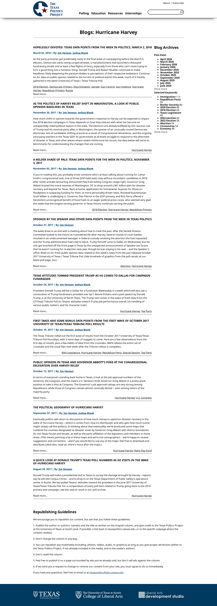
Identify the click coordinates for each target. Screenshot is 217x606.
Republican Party (111, 352)
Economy (166, 128)
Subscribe (178, 3)
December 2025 (169, 69)
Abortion (125, 266)
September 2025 (170, 77)
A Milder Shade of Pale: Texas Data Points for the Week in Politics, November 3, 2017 (91, 161)
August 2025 (167, 80)
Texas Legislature (170, 112)
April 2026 (166, 59)
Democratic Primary (60, 86)
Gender (95, 86)
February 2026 (168, 64)
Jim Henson (64, 53)
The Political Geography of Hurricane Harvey (68, 407)
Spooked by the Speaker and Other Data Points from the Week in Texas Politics (92, 219)
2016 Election (168, 110)
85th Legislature (71, 352)
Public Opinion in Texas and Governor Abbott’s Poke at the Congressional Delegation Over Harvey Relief (90, 364)
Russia (69, 90)
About (166, 3)
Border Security (169, 104)
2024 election (168, 118)
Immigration (168, 96)
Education (98, 13)
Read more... (40, 94)
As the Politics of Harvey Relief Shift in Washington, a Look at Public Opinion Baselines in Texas (86, 105)
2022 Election (168, 120)
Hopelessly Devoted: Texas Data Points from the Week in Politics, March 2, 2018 (92, 47)
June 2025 (165, 85)
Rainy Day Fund (143, 450)
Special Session (131, 352)
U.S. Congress (144, 397)
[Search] (166, 12)
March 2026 (167, 61)
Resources (115, 13)
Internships (133, 13)
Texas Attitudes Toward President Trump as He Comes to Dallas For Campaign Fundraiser (91, 277)
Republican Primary (53, 90)
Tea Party (146, 311)
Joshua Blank (80, 53)
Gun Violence (123, 86)
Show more (160, 89)
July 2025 (165, 83)
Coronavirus (167, 126)
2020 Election (168, 107)
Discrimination (81, 86)
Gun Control (108, 86)
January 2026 (167, 67)
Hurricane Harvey (142, 150)
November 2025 (169, 72)
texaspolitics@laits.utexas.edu (107, 572)
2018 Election (40, 86)
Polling (84, 13)
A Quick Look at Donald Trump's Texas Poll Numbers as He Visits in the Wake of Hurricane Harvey (90, 462)
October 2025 (168, 75)
